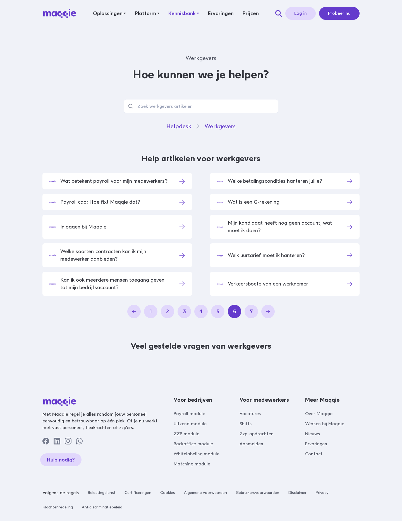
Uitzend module (190, 423)
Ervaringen (316, 443)
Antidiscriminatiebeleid (102, 507)
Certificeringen (138, 492)
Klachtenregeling (57, 507)
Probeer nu (339, 13)
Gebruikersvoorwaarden (257, 492)
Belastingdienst (102, 492)
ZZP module (186, 433)
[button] (109, 13)
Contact (313, 453)
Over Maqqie (318, 413)
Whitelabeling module (196, 453)
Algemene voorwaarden (205, 492)
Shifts (246, 423)
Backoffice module (193, 443)
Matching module (192, 464)
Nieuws (312, 433)
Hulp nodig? (61, 460)
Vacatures (250, 413)
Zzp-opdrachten (257, 433)
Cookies (167, 492)
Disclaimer (297, 492)
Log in (300, 13)
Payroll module (189, 413)
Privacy (321, 492)
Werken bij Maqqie (324, 423)
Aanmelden (251, 443)
